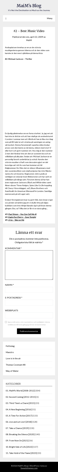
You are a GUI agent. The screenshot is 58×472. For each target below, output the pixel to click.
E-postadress (13, 297)
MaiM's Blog (29, 5)
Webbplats (11, 310)
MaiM (29, 40)
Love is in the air (13, 358)
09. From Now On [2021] (17, 440)
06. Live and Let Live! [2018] (19, 422)
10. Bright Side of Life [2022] (19, 447)
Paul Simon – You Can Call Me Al (22, 214)
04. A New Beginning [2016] (19, 409)
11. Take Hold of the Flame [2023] (21, 453)
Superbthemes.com (29, 468)
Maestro (10, 352)
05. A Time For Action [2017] (19, 415)
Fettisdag (10, 346)
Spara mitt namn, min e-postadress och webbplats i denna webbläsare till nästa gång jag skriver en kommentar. (29, 323)
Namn (9, 284)
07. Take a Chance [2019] (17, 428)
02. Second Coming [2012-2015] (21, 397)
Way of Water (12, 371)
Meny (49, 18)
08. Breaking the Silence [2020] (20, 434)
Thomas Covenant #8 (15, 364)
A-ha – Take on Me (16, 220)
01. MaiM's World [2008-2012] (20, 390)
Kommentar (13, 248)
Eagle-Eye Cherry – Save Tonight (22, 217)
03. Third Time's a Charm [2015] (20, 403)
